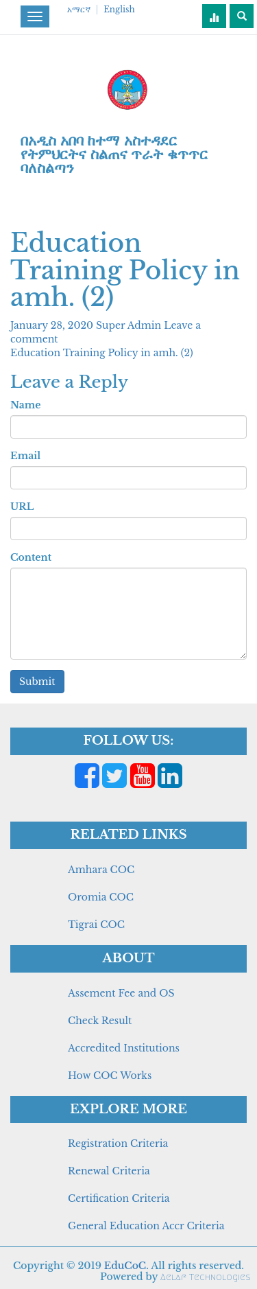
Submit (37, 681)
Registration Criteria (118, 1143)
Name (25, 405)
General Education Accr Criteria (146, 1226)
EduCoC (125, 1265)
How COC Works (109, 1075)
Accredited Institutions (124, 1048)
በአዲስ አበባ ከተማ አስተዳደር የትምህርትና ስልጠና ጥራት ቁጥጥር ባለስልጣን (114, 154)
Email (25, 456)
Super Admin (130, 325)
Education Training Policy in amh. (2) (101, 353)
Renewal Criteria (109, 1171)
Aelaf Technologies (205, 1277)
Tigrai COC (96, 924)
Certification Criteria (118, 1198)
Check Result (100, 1020)
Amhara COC (101, 869)
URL (22, 506)
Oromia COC (101, 897)
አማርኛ (78, 9)
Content (30, 557)
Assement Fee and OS (121, 993)
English (118, 9)
